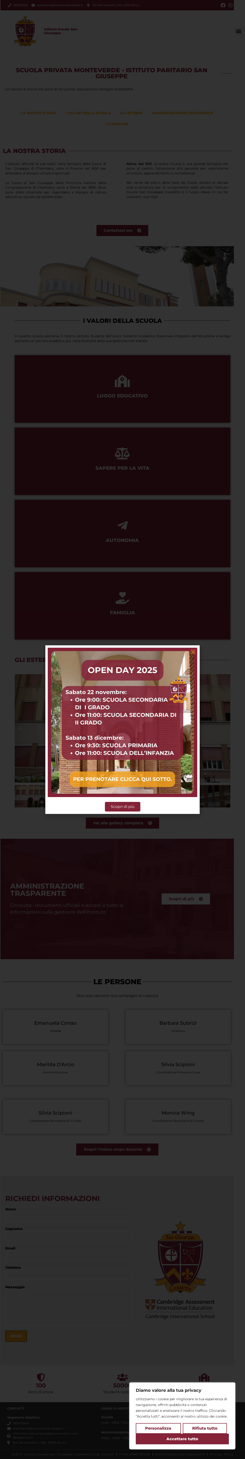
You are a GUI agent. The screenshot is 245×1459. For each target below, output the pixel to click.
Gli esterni (131, 113)
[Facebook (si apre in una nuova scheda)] (223, 5)
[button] (239, 31)
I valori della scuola (88, 113)
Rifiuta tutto (205, 1428)
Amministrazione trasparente (182, 113)
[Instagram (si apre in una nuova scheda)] (230, 5)
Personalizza (158, 1428)
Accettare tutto (182, 1439)
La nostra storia (38, 113)
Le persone (117, 124)
